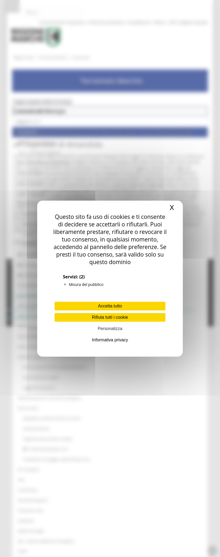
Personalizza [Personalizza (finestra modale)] (110, 328)
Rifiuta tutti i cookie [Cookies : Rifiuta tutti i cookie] (110, 317)
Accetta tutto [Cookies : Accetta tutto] (110, 306)
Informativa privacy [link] (110, 340)
